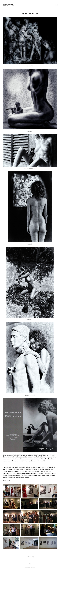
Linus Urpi (8, 4)
